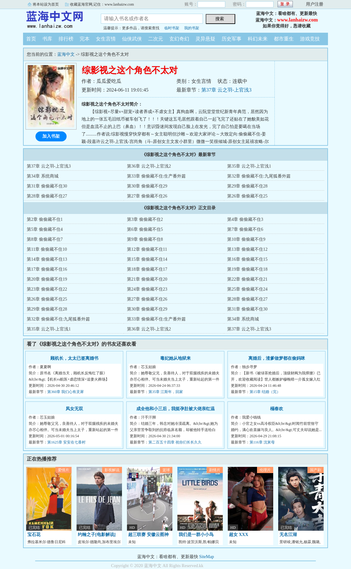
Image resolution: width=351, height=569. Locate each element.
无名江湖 (288, 534)
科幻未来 (258, 38)
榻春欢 (276, 408)
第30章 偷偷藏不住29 (147, 186)
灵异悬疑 (205, 38)
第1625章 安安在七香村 (66, 442)
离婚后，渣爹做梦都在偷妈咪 (276, 358)
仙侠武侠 (132, 38)
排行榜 (65, 38)
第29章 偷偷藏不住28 (247, 186)
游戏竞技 (310, 38)
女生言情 (106, 38)
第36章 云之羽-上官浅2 (149, 166)
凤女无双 (74, 408)
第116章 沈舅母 (262, 442)
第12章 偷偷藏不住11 (147, 249)
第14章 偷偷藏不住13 (47, 259)
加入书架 (51, 136)
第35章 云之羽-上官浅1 (249, 166)
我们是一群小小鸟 (196, 534)
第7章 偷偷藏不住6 (245, 229)
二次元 (155, 38)
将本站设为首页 (46, 4)
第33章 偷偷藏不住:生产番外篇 (156, 176)
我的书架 (191, 28)
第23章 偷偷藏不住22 (47, 289)
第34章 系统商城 (42, 176)
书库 (47, 38)
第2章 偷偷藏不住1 (45, 219)
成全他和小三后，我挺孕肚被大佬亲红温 (175, 408)
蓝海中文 (57, 20)
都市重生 (284, 38)
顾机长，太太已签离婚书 (74, 358)
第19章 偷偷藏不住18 (247, 269)
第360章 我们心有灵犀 (65, 392)
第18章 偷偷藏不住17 (147, 269)
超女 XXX (238, 534)
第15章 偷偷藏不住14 (147, 259)
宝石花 (33, 534)
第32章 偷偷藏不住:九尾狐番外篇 (258, 176)
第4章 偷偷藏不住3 (245, 219)
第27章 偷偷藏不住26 (147, 196)
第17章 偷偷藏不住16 (47, 269)
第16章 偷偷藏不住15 (247, 259)
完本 (85, 38)
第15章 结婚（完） (265, 392)
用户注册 (314, 4)
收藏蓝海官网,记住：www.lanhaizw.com (102, 4)
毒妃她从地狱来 (175, 358)
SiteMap (206, 556)
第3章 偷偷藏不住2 (145, 219)
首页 (31, 38)
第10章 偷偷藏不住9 (246, 239)
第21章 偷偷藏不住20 (147, 279)
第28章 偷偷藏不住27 (47, 196)
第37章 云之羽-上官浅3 (226, 89)
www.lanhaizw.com (297, 19)
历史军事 (231, 38)
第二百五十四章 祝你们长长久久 (175, 442)
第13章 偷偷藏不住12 (247, 249)
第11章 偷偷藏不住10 (47, 249)
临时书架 (171, 28)
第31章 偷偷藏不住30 (47, 186)
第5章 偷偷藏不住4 (45, 229)
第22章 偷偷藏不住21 (247, 279)
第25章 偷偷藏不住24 (247, 289)
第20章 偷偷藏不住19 (47, 279)
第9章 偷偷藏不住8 (145, 239)
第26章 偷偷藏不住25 (247, 196)
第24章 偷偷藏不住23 (147, 289)
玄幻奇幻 (179, 38)
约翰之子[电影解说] (96, 534)
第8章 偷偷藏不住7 (45, 239)
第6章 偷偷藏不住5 (145, 229)
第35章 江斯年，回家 (165, 392)
